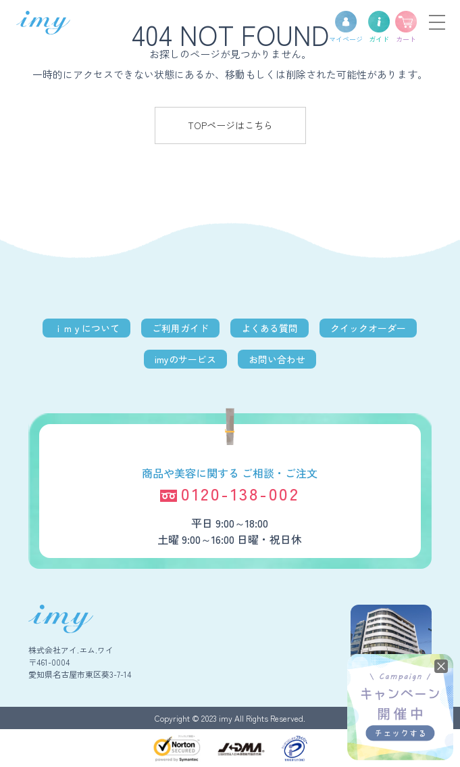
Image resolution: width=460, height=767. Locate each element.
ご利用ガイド (180, 328)
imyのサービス (185, 359)
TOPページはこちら (230, 125)
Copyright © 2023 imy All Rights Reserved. (230, 718)
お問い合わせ (277, 359)
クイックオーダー (368, 328)
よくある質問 (269, 328)
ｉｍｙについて (86, 328)
